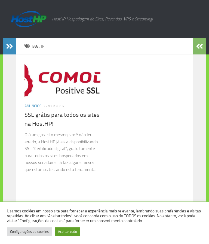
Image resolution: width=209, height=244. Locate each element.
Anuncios (33, 106)
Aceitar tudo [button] (67, 232)
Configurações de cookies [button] (29, 232)
